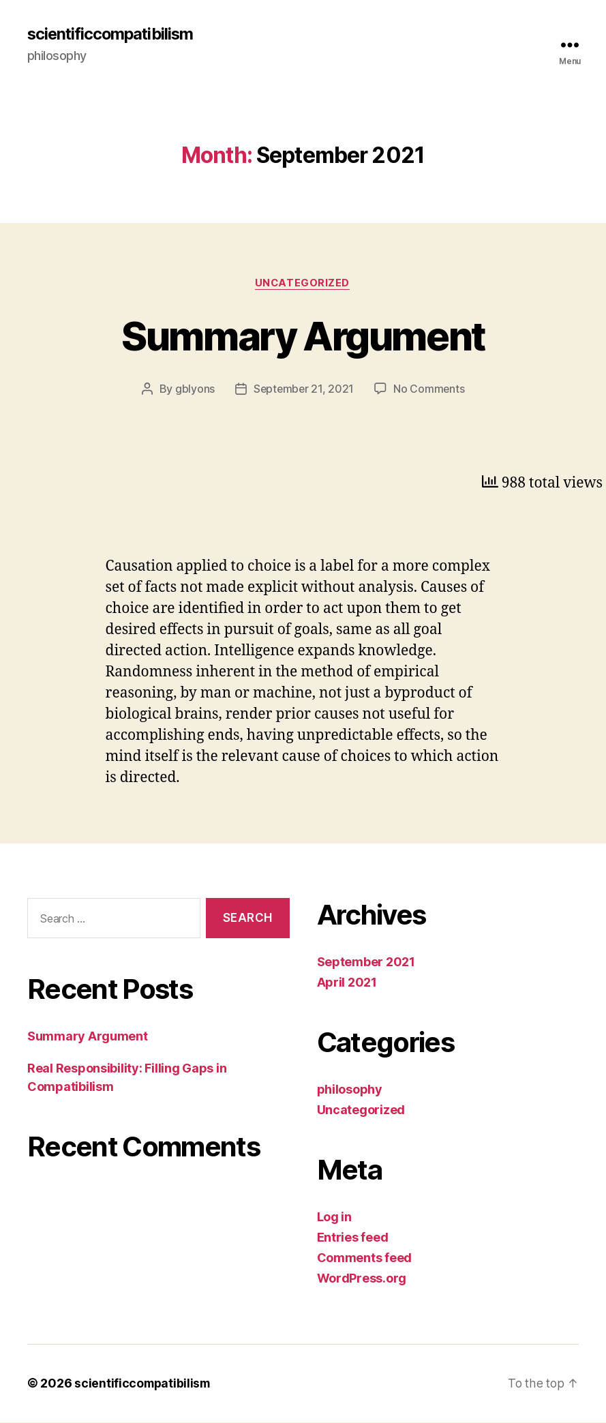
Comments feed (364, 1259)
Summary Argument (303, 336)
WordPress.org (362, 1279)
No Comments (430, 390)
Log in (334, 1218)
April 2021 (347, 983)
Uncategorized (302, 284)
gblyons (193, 390)
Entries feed (353, 1238)
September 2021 (366, 963)
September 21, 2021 (303, 390)
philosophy (349, 1090)
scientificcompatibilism (112, 34)
